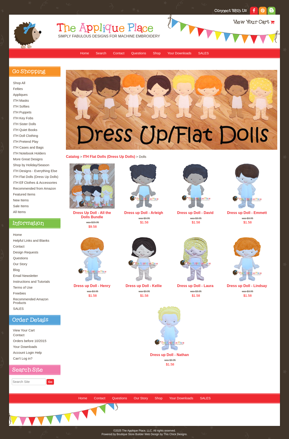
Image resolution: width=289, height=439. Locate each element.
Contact (119, 53)
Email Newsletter (25, 276)
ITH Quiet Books (25, 130)
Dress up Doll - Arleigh (143, 213)
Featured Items (24, 194)
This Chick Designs (175, 434)
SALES (203, 53)
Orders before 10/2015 (29, 341)
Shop (157, 53)
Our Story (20, 264)
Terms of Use (23, 287)
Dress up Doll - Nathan (169, 355)
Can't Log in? (23, 358)
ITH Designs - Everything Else (35, 171)
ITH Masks (21, 100)
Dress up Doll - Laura (195, 286)
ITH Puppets (22, 112)
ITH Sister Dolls (24, 124)
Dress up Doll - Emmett (247, 213)
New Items (21, 200)
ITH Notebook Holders (29, 153)
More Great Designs (28, 159)
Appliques (20, 95)
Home (84, 53)
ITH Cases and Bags (28, 147)
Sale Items (21, 206)
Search (101, 53)
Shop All (19, 83)
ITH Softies (21, 106)
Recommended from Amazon (34, 188)
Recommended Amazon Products (30, 301)
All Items (19, 212)
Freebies (19, 293)
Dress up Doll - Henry (92, 286)
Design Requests (25, 252)
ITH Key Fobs (23, 118)
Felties (18, 89)
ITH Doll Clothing (25, 136)
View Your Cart (251, 22)
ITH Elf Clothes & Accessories (35, 182)
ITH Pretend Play (25, 141)
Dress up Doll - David (195, 213)
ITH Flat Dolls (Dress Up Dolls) (35, 177)
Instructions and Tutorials (31, 281)
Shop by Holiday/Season (31, 165)
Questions (138, 53)
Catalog (72, 157)
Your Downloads (179, 53)
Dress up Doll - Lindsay (247, 286)
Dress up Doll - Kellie (144, 286)
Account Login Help (27, 352)
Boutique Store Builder (130, 434)
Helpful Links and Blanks (31, 240)
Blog (16, 270)
